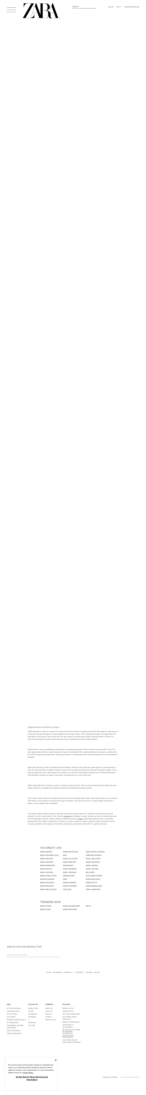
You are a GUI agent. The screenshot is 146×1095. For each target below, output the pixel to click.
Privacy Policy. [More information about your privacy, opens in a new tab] (28, 1072)
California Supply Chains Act (69, 1018)
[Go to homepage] (41, 10)
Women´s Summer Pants (93, 889)
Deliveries (11, 1017)
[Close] (55, 1060)
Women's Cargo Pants (46, 859)
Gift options (12, 1014)
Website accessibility (71, 1022)
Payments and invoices (16, 1020)
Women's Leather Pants (93, 862)
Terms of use (67, 1011)
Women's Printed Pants (47, 886)
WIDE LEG (88, 906)
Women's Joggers (45, 909)
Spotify (97, 972)
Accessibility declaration (67, 1026)
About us (49, 1008)
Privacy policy (68, 1008)
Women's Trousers (45, 906)
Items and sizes (13, 1011)
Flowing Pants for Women (93, 855)
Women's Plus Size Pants (70, 859)
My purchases (12, 1023)
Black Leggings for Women (94, 876)
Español (114, 1077)
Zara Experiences (14, 1033)
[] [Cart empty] (131, 7)
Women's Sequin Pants (69, 883)
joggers (80, 819)
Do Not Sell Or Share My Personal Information (71, 1031)
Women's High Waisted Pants (71, 906)
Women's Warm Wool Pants (94, 886)
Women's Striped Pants (70, 886)
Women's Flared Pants (46, 862)
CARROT (65, 879)
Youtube (88, 972)
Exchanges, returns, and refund (15, 1026)
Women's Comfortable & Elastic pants (51, 855)
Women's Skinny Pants (69, 862)
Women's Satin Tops (46, 869)
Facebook (67, 972)
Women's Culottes (91, 883)
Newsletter (33, 1008)
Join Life (48, 1011)
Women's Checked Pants (47, 883)
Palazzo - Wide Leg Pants (93, 859)
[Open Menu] (11, 8)
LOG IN (110, 7)
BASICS (65, 855)
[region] (31, 1073)
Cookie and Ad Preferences (68, 1036)
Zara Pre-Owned (13, 1031)
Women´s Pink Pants (92, 866)
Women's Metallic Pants (93, 879)
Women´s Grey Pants (92, 869)
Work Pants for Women (47, 879)
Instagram (57, 972)
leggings (67, 816)
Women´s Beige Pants (46, 872)
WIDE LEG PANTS (90, 872)
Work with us (50, 1020)
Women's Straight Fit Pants (48, 876)
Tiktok (48, 972)
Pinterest (80, 972)
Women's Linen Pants (46, 852)
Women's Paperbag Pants (47, 866)
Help (119, 7)
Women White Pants (69, 876)
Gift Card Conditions (71, 1014)
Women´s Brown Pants (70, 869)
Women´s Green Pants (69, 872)
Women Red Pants (68, 866)
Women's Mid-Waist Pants (70, 852)
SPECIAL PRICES (67, 889)
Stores (48, 1017)
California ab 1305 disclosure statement (71, 1041)
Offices (48, 1014)
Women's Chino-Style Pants (48, 889)
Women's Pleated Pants (70, 909)
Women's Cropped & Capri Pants (95, 852)
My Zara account (14, 1008)
